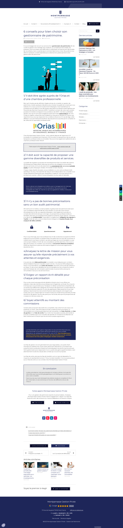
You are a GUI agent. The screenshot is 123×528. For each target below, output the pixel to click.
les (56, 166)
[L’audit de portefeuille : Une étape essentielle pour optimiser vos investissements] (89, 86)
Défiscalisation (83, 114)
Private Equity (83, 110)
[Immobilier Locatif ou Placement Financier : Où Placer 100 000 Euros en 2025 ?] (89, 63)
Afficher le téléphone (76, 510)
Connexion (97, 527)
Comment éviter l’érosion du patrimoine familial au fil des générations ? (50, 431)
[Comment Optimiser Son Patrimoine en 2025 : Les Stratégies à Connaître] (89, 42)
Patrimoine (82, 120)
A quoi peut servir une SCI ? (36, 433)
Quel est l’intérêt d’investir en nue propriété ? (42, 435)
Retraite (81, 117)
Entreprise (82, 123)
